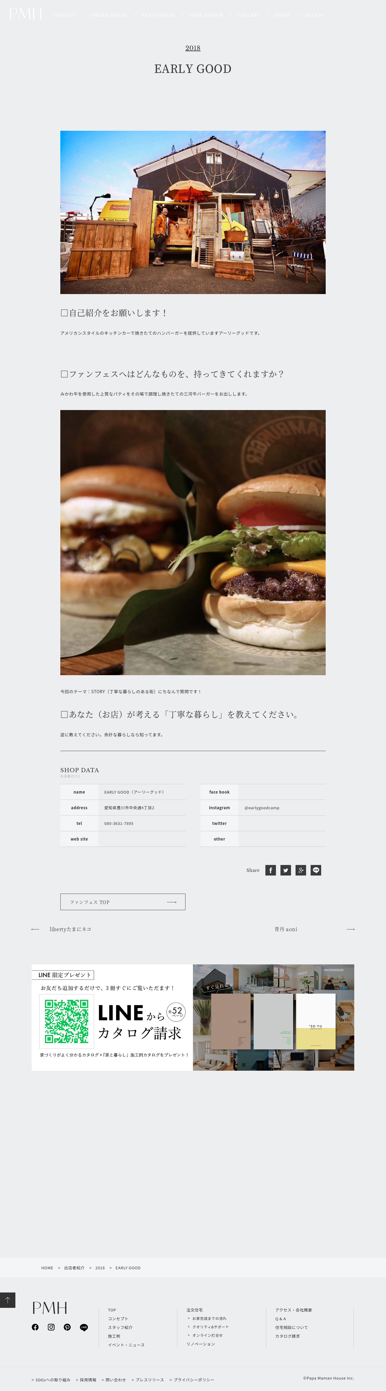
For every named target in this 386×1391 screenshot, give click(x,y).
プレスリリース (150, 1380)
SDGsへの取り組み (53, 1380)
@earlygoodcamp (262, 807)
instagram (51, 1327)
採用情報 (88, 1380)
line (83, 1327)
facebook (35, 1327)
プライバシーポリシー (193, 1380)
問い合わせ (116, 1380)
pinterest (67, 1327)
